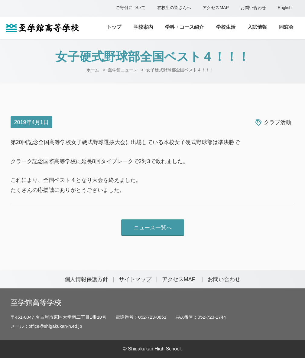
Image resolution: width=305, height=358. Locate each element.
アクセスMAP (216, 7)
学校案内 (143, 27)
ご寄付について (130, 7)
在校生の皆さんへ (174, 7)
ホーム (92, 69)
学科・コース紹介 (184, 27)
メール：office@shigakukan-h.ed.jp (46, 326)
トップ (114, 27)
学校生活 (225, 27)
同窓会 (286, 27)
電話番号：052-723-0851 (140, 317)
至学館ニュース (123, 69)
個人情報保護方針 (86, 279)
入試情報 (257, 27)
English (285, 7)
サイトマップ (135, 279)
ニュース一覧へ (153, 228)
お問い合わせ (253, 7)
